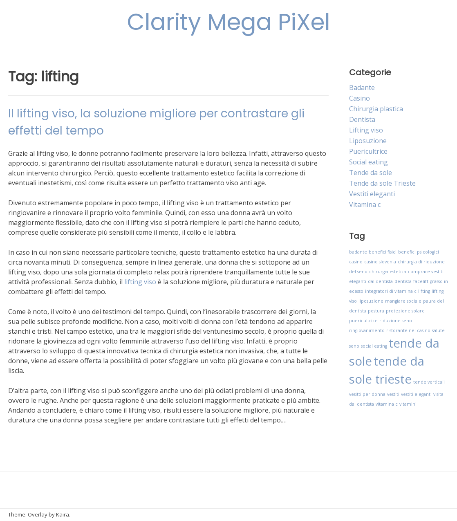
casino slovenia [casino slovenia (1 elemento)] (380, 262)
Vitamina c (365, 204)
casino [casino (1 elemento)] (356, 262)
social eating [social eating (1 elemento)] (374, 346)
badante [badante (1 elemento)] (358, 252)
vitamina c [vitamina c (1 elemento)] (387, 404)
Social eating (368, 161)
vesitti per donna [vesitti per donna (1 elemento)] (367, 394)
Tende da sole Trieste (382, 183)
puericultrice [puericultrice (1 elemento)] (363, 320)
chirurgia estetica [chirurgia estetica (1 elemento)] (387, 271)
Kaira (62, 514)
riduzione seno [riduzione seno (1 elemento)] (395, 320)
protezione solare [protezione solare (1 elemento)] (405, 311)
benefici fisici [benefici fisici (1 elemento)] (383, 252)
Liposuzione (368, 140)
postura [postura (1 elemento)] (376, 311)
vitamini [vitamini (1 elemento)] (408, 404)
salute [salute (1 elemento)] (438, 330)
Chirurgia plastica (376, 108)
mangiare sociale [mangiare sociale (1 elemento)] (403, 301)
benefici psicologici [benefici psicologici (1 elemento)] (418, 252)
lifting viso (140, 281)
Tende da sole (370, 172)
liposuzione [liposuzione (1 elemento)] (370, 301)
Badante (362, 87)
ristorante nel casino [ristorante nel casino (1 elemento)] (408, 330)
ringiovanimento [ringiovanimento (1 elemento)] (367, 330)
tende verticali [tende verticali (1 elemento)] (429, 382)
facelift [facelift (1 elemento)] (420, 281)
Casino (359, 98)
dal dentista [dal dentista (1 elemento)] (380, 281)
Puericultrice (368, 151)
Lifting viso (366, 130)
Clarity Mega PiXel (228, 22)
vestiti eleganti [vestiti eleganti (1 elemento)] (416, 394)
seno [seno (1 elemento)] (354, 346)
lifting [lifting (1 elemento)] (424, 291)
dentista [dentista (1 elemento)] (403, 281)
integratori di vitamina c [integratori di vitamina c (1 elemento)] (391, 291)
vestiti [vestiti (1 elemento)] (393, 394)
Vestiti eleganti (372, 193)
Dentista (362, 119)
